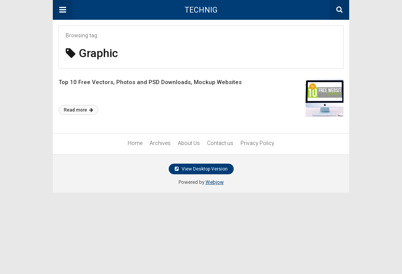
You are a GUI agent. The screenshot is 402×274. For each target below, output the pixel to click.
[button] (63, 10)
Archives (160, 143)
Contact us (220, 143)
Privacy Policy (257, 143)
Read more (78, 110)
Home (135, 143)
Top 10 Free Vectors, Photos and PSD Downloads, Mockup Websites (150, 82)
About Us (189, 143)
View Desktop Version (201, 169)
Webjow (215, 182)
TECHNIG (201, 9)
